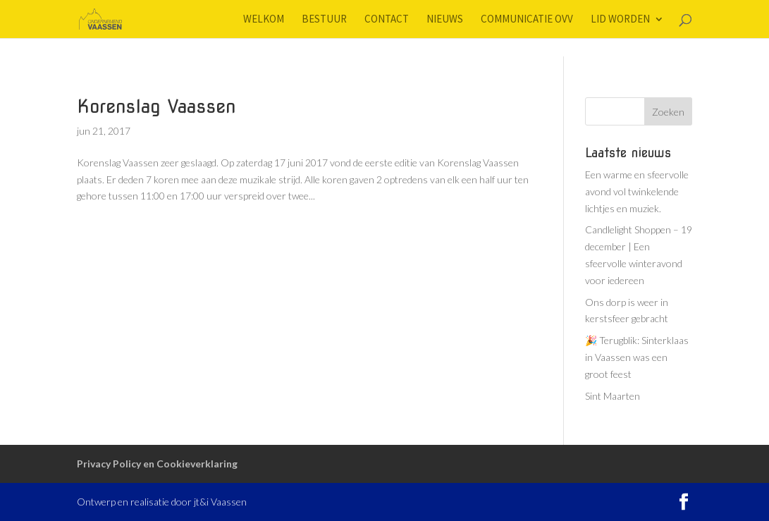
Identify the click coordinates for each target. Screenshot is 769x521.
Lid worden (620, 19)
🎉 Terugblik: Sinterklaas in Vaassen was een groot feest (637, 357)
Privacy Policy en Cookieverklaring (157, 464)
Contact (386, 19)
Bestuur (324, 19)
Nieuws (444, 19)
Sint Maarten (612, 396)
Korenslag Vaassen (156, 106)
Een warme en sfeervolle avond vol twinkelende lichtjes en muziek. (637, 191)
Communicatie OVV (527, 19)
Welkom (263, 19)
